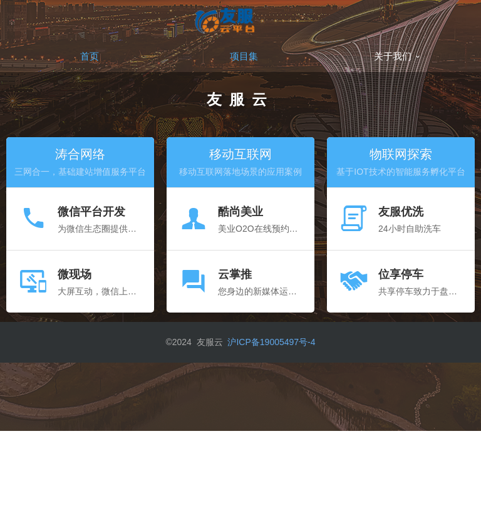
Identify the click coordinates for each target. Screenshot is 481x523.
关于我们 (398, 56)
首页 (89, 56)
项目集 (244, 56)
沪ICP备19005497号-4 (271, 342)
